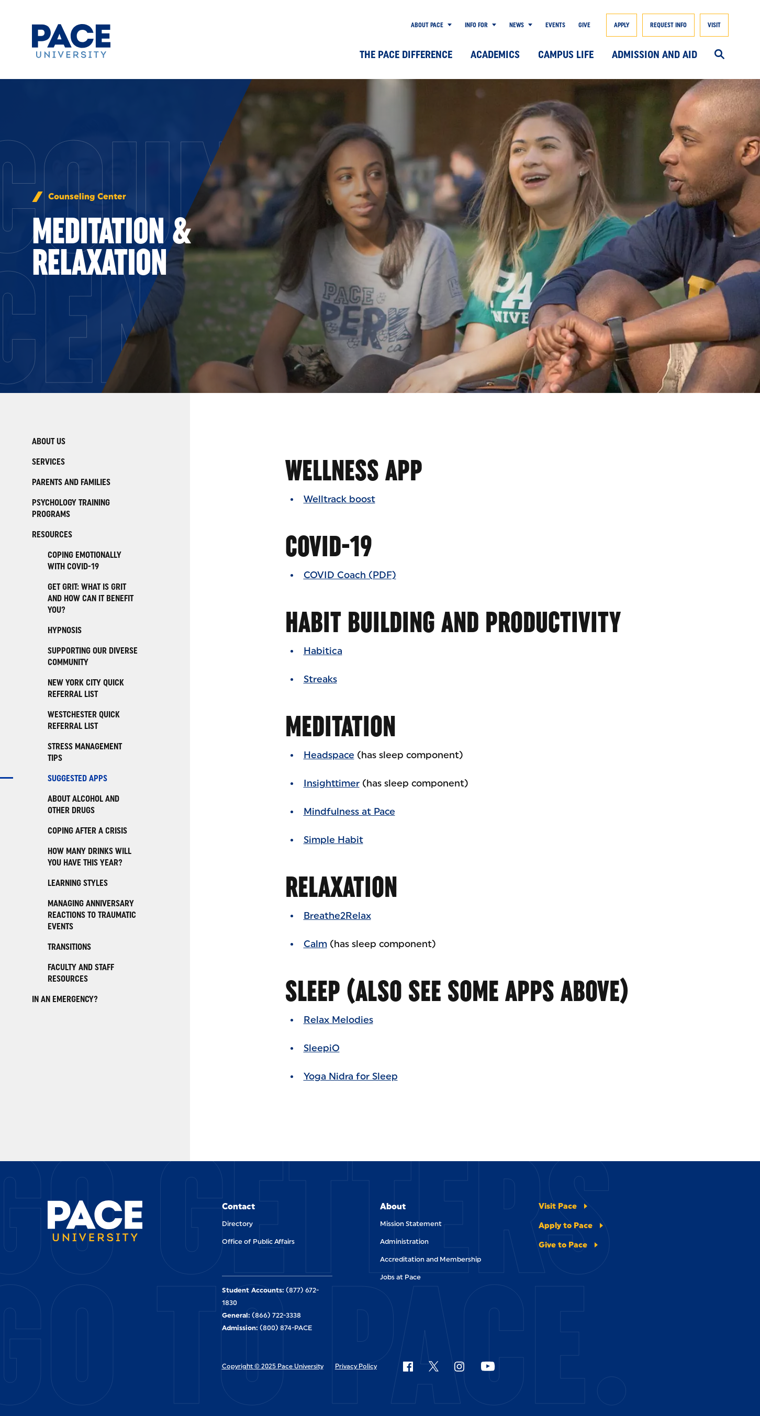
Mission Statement (411, 1224)
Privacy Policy (356, 1366)
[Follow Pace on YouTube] (488, 1366)
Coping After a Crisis (87, 831)
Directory (237, 1224)
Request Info (668, 25)
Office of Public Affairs (258, 1241)
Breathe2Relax (337, 915)
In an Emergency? (65, 999)
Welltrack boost (339, 499)
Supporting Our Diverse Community (93, 656)
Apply (621, 25)
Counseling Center (87, 196)
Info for (476, 25)
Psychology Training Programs (71, 508)
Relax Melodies (338, 1020)
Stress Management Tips (85, 752)
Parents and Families (71, 482)
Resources (52, 535)
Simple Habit (333, 840)
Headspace (329, 755)
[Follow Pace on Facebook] (408, 1366)
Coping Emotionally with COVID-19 (84, 560)
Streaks (320, 679)
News (516, 25)
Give (584, 25)
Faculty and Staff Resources (81, 973)
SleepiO (322, 1048)
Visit (714, 25)
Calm (315, 944)
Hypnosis (65, 630)
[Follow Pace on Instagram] (459, 1366)
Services (48, 462)
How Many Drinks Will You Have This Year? (89, 857)
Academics (495, 54)
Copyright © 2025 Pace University (272, 1366)
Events (555, 25)
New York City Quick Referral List (86, 688)
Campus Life (566, 54)
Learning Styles (78, 883)
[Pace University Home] (79, 41)
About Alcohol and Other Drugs (83, 804)
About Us (48, 441)
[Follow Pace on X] (434, 1366)
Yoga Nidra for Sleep (351, 1076)
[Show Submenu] (447, 25)
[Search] (719, 55)
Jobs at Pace (400, 1277)
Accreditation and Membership (430, 1259)
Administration (404, 1241)
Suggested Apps (77, 778)
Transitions (69, 947)
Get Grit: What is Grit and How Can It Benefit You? (90, 598)
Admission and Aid (654, 54)
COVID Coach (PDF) (350, 575)
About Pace (427, 25)
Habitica (323, 651)
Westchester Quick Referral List (84, 720)
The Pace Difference (406, 54)
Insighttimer (332, 783)
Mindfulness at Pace (349, 811)
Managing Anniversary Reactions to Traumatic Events (92, 914)
